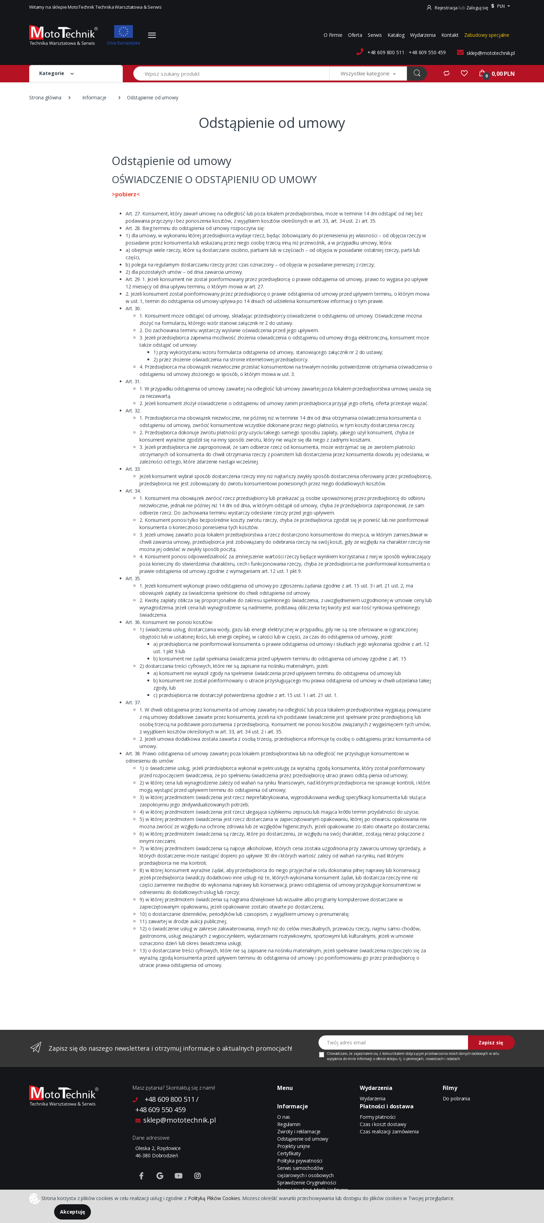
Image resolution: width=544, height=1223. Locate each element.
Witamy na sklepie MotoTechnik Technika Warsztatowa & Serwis (95, 7)
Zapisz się (490, 1042)
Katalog (396, 35)
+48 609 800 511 (386, 52)
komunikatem (393, 1053)
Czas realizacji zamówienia (389, 1131)
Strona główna (45, 97)
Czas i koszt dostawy (383, 1124)
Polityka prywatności (299, 1160)
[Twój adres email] (393, 1042)
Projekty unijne (293, 1146)
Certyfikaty (288, 1153)
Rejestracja (442, 8)
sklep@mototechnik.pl (491, 53)
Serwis (375, 35)
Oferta (355, 35)
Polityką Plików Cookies (214, 1198)
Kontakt (450, 35)
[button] (500, 6)
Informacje (94, 97)
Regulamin (288, 1124)
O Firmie (333, 35)
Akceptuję (72, 1211)
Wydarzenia (423, 35)
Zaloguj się (477, 8)
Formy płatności (378, 1117)
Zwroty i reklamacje (299, 1131)
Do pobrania (456, 1098)
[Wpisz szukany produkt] (231, 73)
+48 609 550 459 (427, 52)
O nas (283, 1117)
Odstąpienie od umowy (302, 1138)
